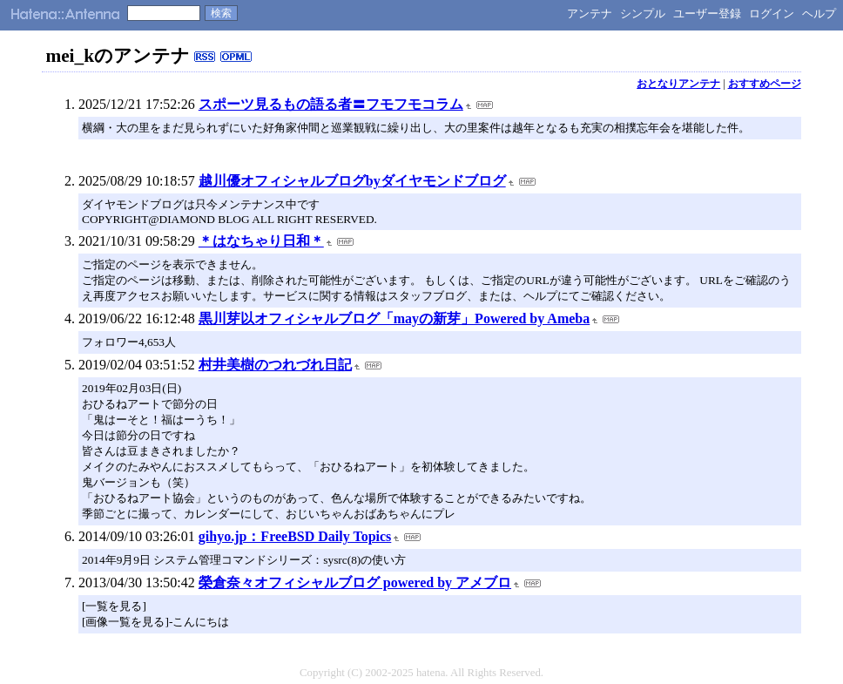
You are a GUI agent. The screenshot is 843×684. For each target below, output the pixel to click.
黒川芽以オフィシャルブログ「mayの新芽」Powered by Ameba (394, 318)
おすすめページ (764, 84)
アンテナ (589, 13)
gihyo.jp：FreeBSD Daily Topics (295, 536)
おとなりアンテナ (678, 84)
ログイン (771, 13)
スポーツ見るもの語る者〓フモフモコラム (331, 104)
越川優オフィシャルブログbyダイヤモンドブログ (352, 180)
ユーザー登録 (707, 13)
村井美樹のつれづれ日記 (275, 364)
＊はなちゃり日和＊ (261, 241)
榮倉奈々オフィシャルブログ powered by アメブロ (355, 582)
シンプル (642, 13)
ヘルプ (819, 13)
